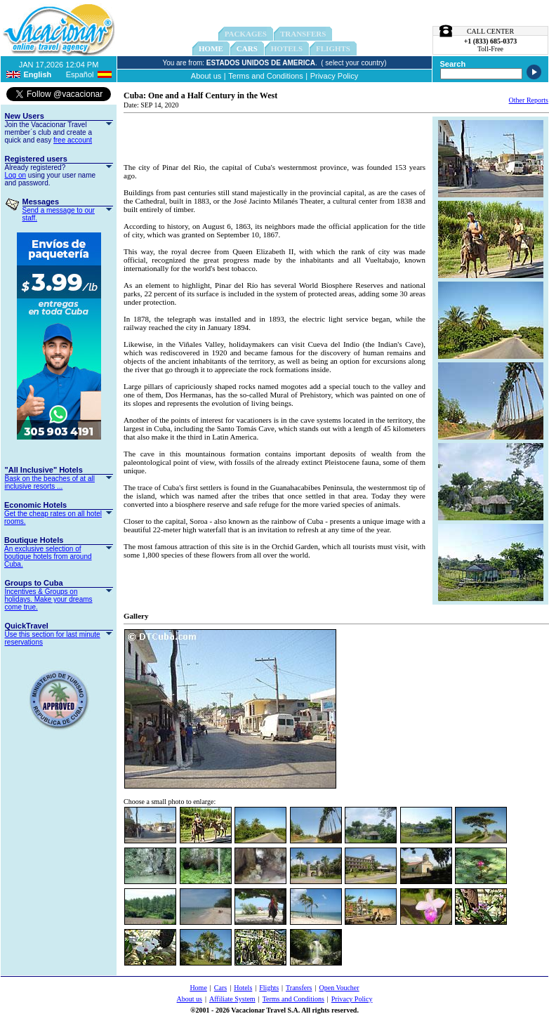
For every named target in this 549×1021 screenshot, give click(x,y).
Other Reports (528, 100)
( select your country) (353, 63)
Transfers (299, 988)
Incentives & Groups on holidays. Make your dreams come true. (49, 599)
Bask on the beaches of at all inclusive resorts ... (50, 482)
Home (211, 48)
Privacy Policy (334, 76)
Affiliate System (232, 999)
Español (80, 74)
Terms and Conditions (265, 76)
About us (206, 76)
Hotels (243, 988)
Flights (269, 988)
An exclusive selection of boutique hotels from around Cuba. (48, 556)
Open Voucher (339, 988)
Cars (247, 48)
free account (72, 140)
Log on (16, 175)
